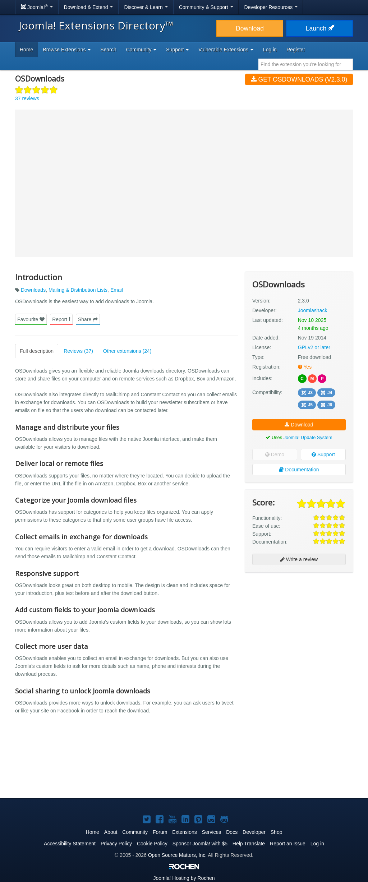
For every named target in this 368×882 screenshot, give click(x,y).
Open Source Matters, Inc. (177, 855)
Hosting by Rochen (184, 878)
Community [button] (141, 49)
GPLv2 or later (314, 347)
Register (295, 49)
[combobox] (305, 64)
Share (88, 319)
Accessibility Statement (70, 843)
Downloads (33, 290)
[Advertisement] (299, 624)
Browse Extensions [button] (67, 49)
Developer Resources (271, 7)
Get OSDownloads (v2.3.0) (299, 79)
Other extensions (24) (127, 351)
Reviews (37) (78, 351)
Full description (37, 351)
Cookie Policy (152, 843)
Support (323, 454)
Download (250, 28)
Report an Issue (287, 843)
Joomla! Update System (308, 437)
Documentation (299, 469)
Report (61, 319)
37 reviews (27, 98)
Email (116, 290)
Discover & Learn (145, 7)
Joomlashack (312, 310)
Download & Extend (88, 7)
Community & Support (206, 7)
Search (108, 49)
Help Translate (249, 843)
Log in (270, 49)
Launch (319, 28)
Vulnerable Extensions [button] (225, 49)
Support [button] (177, 49)
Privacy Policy (116, 843)
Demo (274, 454)
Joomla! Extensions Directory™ (96, 25)
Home (26, 49)
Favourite (31, 319)
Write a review (299, 559)
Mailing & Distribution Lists (78, 290)
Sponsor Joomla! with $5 (199, 843)
